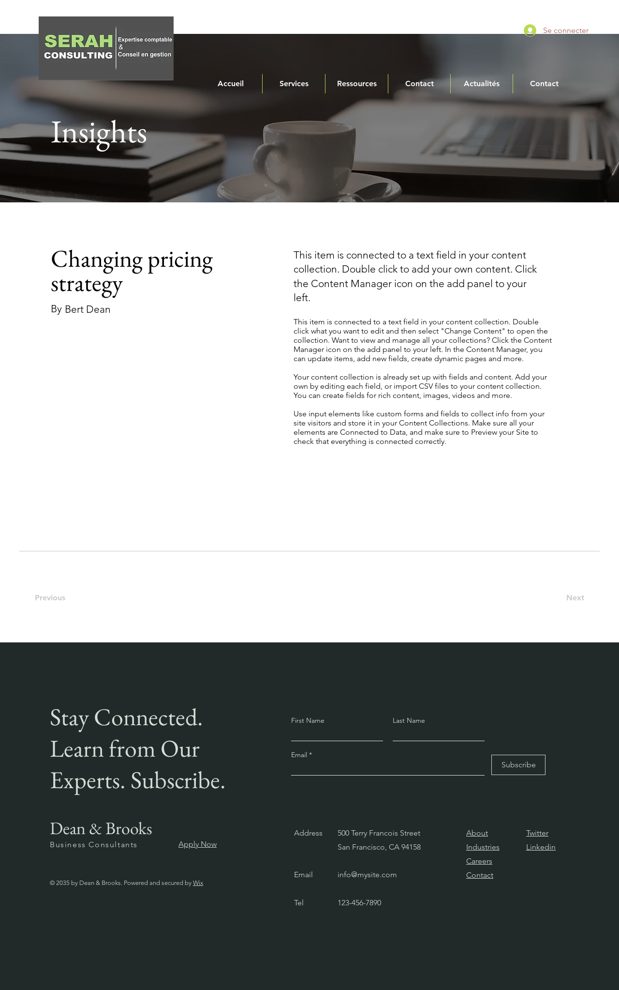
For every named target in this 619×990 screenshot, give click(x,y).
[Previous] (55, 598)
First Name (307, 720)
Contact (479, 875)
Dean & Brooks (101, 828)
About (477, 833)
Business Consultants (94, 844)
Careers (479, 861)
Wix (198, 882)
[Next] (571, 598)
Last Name (409, 720)
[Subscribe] (518, 765)
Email (300, 754)
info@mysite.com (367, 874)
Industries (483, 847)
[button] (294, 83)
